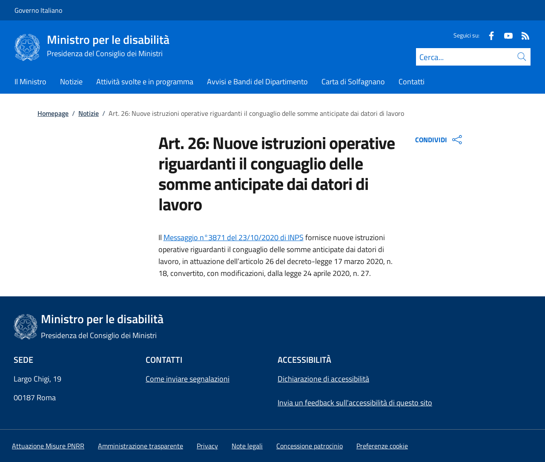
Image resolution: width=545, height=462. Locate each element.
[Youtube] (504, 35)
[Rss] (522, 35)
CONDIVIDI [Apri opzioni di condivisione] (439, 139)
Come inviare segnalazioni (187, 379)
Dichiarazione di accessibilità (323, 379)
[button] (382, 446)
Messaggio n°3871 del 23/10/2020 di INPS (234, 237)
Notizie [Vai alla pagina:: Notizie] (88, 113)
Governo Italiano (38, 10)
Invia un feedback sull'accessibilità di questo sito (355, 402)
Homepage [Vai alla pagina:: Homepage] (53, 113)
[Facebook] (487, 35)
